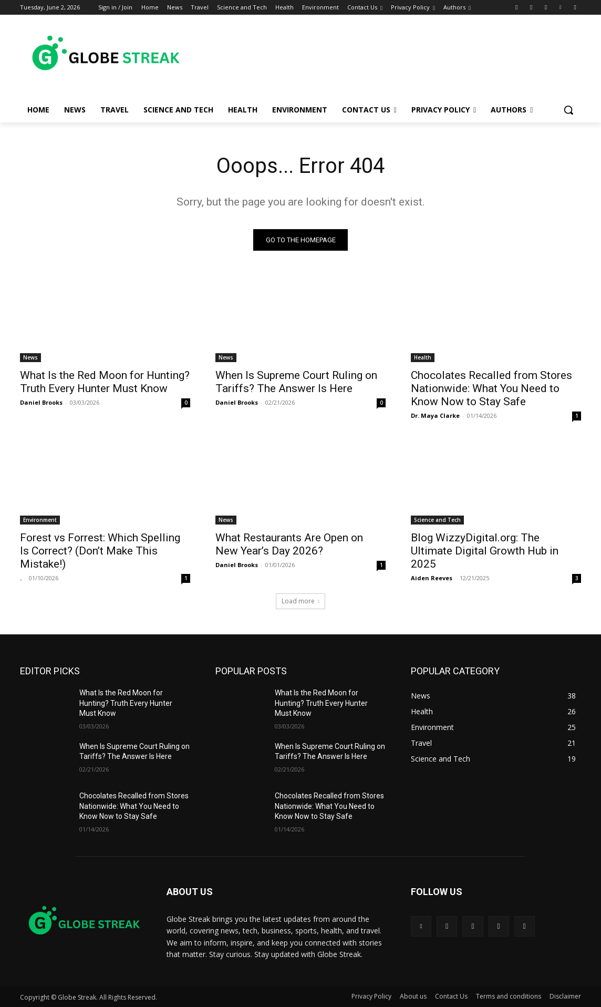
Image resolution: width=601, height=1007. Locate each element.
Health (422, 357)
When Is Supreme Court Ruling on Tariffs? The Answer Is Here (296, 382)
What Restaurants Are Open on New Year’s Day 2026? (289, 544)
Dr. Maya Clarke (435, 415)
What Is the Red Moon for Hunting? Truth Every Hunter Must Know (105, 382)
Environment (40, 519)
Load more (300, 601)
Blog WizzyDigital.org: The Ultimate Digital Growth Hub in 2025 (484, 550)
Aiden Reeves (431, 578)
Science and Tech (437, 519)
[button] (568, 109)
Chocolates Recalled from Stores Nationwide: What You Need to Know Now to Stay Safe (491, 388)
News (30, 357)
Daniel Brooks (41, 402)
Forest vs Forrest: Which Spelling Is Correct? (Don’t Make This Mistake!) (100, 550)
